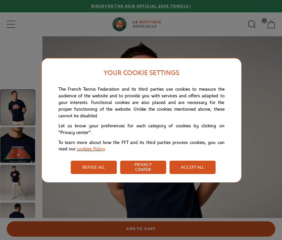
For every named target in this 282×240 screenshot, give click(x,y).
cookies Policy (91, 149)
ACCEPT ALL (192, 167)
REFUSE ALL (93, 167)
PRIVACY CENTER (143, 167)
